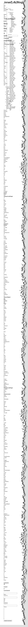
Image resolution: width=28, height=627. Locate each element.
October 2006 (12, 97)
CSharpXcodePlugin (8, 196)
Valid (12, 107)
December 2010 (12, 66)
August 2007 (12, 87)
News (12, 20)
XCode (5, 192)
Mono (5, 193)
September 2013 (13, 58)
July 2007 (11, 88)
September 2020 (13, 48)
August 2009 (12, 75)
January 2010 (12, 72)
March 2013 (12, 59)
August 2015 (12, 53)
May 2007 (11, 89)
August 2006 (12, 99)
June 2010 (11, 71)
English (8, 44)
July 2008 (11, 81)
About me (11, 9)
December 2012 (12, 60)
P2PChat (12, 21)
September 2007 (13, 86)
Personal (11, 31)
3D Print (11, 13)
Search (10, 34)
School (11, 32)
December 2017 (12, 51)
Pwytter (12, 22)
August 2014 (12, 55)
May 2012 (11, 63)
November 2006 (12, 96)
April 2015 (12, 54)
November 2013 (12, 57)
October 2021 (12, 47)
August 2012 (12, 61)
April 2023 (12, 45)
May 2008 (11, 83)
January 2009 (12, 77)
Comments (12, 106)
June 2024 (11, 41)
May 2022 (11, 46)
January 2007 (12, 93)
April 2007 (12, 90)
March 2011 (12, 65)
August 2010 (12, 68)
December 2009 (12, 73)
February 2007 (12, 92)
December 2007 (12, 85)
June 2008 (11, 82)
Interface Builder (6, 224)
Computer (5, 44)
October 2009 (12, 74)
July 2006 (11, 100)
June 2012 (11, 62)
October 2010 (12, 67)
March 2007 (12, 91)
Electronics (12, 28)
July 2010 (11, 70)
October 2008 (12, 79)
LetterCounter (7, 394)
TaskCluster (13, 23)
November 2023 (12, 42)
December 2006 (12, 94)
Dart (12, 15)
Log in (11, 104)
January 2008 (12, 84)
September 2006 (13, 98)
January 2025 (12, 40)
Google (12, 16)
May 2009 (11, 76)
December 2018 (12, 50)
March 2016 (12, 52)
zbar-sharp (13, 26)
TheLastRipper (11, 44)
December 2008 (12, 78)
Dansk (11, 27)
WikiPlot (12, 25)
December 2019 (12, 49)
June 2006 (11, 101)
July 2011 (11, 64)
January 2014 (12, 56)
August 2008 (12, 80)
